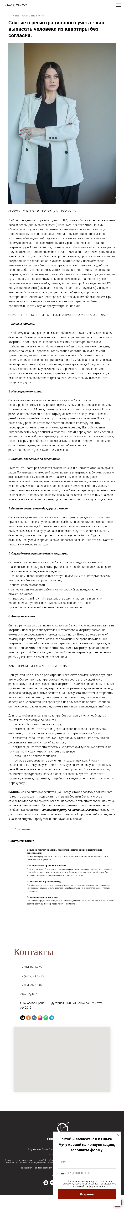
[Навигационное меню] (118, 5)
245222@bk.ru (29, 1008)
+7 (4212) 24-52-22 (32, 990)
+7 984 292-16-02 (31, 999)
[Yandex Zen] (22, 1032)
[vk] (52, 1198)
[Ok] (28, 1032)
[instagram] (45, 1198)
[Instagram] (40, 1032)
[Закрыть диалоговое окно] (118, 1135)
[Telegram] (51, 1032)
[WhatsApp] (45, 1032)
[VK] (34, 1032)
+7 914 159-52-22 (31, 981)
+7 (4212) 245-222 (15, 5)
